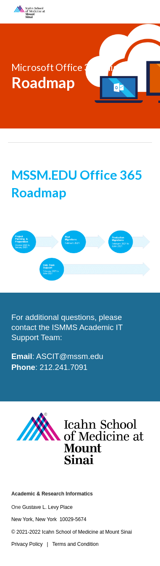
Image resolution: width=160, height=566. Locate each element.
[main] (80, 76)
